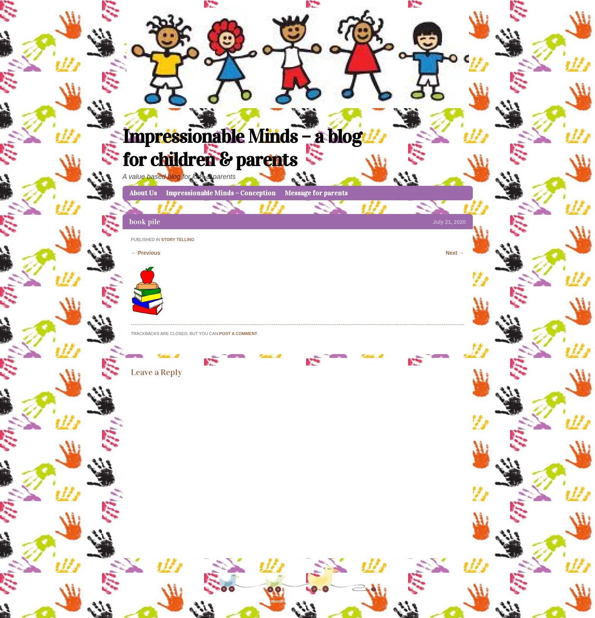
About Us (143, 193)
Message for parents (316, 193)
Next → (455, 253)
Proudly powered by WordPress (261, 601)
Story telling (177, 239)
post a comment (238, 333)
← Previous (145, 253)
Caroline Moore (348, 601)
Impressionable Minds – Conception (221, 193)
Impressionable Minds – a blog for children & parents (242, 148)
